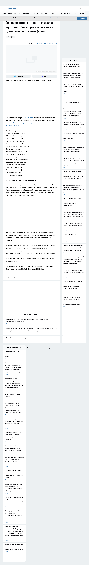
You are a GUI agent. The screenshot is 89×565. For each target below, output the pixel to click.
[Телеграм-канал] (18, 76)
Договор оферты (7, 499)
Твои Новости (36, 486)
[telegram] (14, 277)
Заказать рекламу (66, 13)
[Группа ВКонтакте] (49, 487)
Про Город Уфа (36, 489)
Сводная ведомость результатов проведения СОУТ (40, 505)
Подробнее (82, 535)
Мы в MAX (54, 13)
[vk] (8, 277)
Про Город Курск (7, 489)
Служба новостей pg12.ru (47, 43)
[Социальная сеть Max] (44, 76)
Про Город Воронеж (8, 486)
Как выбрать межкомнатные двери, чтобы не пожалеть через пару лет (31, 339)
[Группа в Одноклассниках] (54, 487)
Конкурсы (10, 37)
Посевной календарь (40, 13)
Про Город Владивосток (38, 491)
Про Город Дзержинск (23, 491)
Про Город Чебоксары (8, 484)
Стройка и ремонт (25, 13)
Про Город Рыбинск (22, 489)
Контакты (21, 503)
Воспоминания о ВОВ (9, 13)
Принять (82, 18)
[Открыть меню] (4, 8)
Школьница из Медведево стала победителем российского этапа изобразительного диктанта (31, 321)
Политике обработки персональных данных (60, 17)
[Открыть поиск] (81, 8)
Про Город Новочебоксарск (24, 484)
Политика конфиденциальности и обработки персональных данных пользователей (23, 538)
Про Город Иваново (22, 486)
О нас (4, 503)
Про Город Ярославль (38, 484)
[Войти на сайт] (85, 8)
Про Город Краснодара (8, 493)
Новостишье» (29, 118)
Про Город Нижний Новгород (10, 491)
